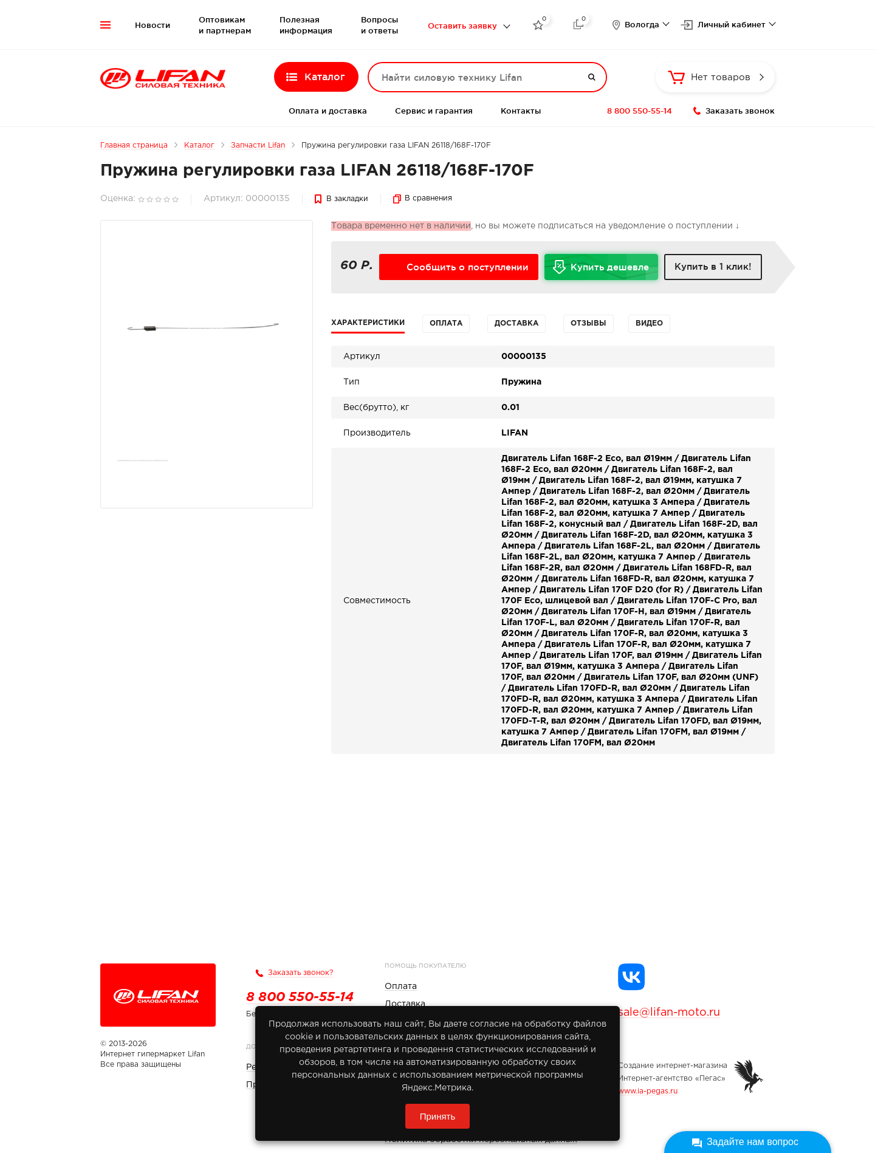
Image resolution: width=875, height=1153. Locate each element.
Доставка (516, 323)
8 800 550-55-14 (639, 110)
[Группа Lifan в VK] (631, 976)
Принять (438, 1116)
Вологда (642, 24)
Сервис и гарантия (434, 110)
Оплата (446, 323)
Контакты (521, 110)
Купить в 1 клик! (713, 266)
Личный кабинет (732, 24)
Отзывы (588, 323)
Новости (152, 25)
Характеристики (368, 323)
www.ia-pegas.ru (648, 1091)
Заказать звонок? (300, 973)
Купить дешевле (614, 271)
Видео (649, 323)
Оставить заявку (462, 25)
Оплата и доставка (328, 110)
